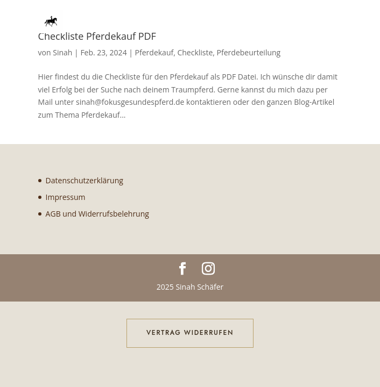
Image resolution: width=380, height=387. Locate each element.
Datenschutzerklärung (84, 180)
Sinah (62, 52)
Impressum (66, 197)
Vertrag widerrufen (190, 333)
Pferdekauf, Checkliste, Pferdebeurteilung (208, 52)
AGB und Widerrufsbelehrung (97, 214)
